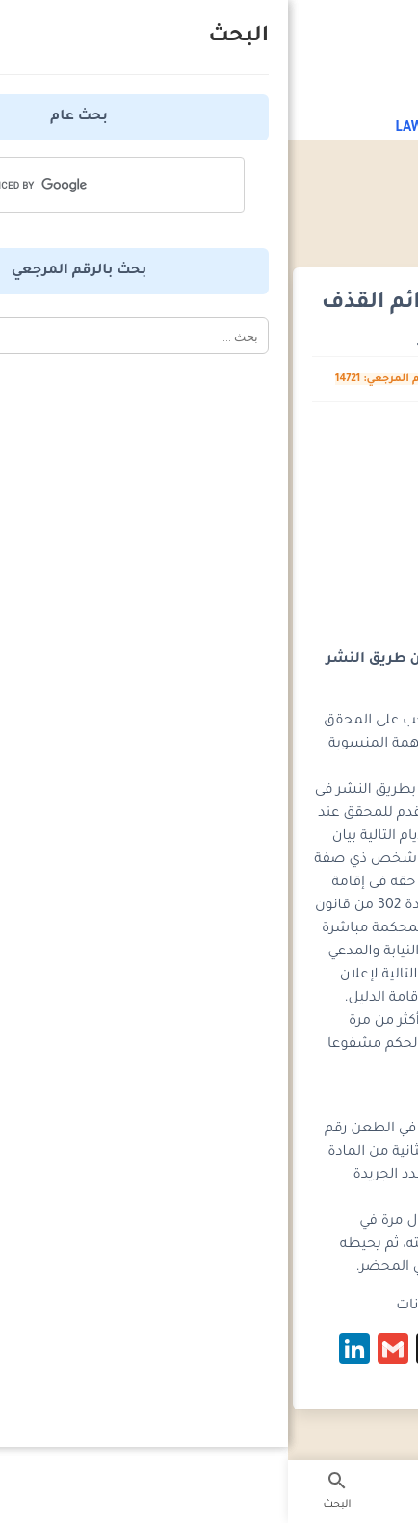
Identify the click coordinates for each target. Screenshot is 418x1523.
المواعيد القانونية (286, 195)
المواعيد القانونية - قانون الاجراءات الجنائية (274, 212)
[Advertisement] (208, 521)
